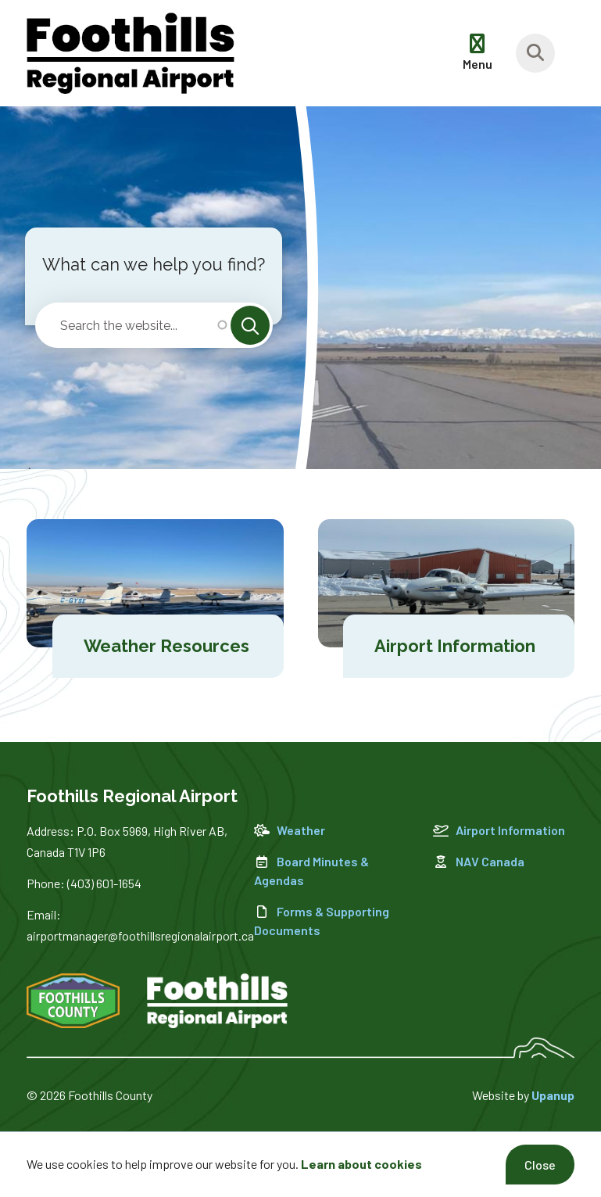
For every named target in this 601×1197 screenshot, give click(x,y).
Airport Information (499, 829)
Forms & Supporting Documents (321, 920)
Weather (289, 829)
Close (540, 1164)
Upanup (552, 1095)
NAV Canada (478, 861)
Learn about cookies (361, 1163)
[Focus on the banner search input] (535, 53)
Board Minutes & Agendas (311, 870)
